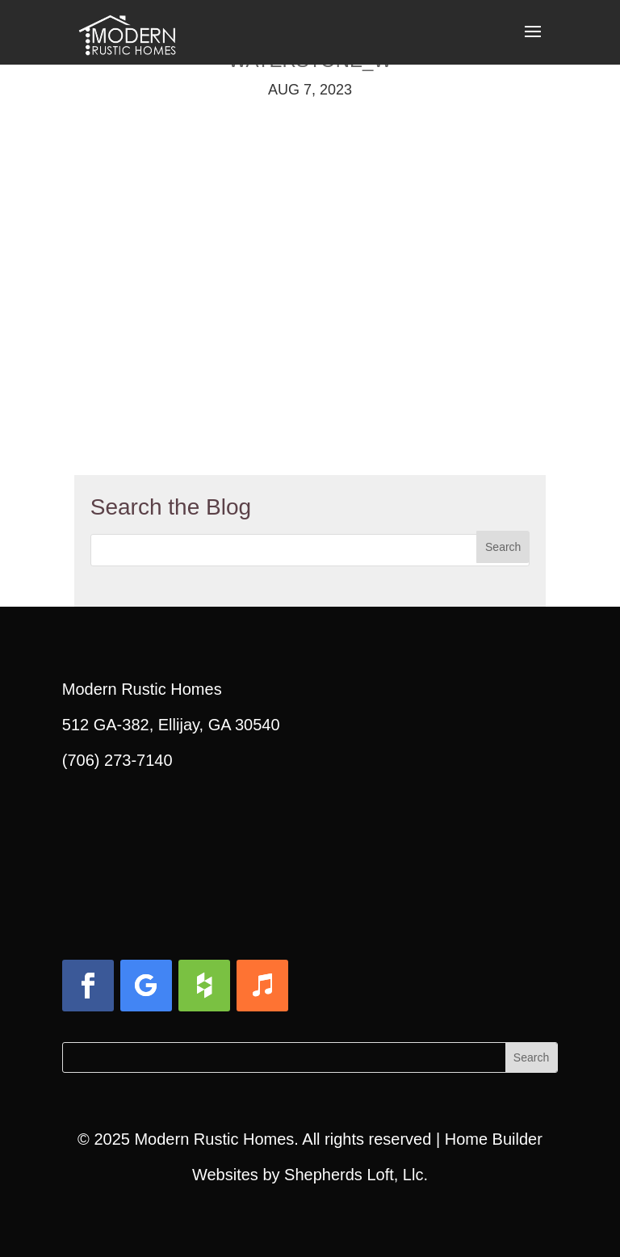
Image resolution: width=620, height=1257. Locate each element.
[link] (126, 31)
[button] (533, 42)
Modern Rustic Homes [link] (214, 1139)
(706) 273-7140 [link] (117, 760)
